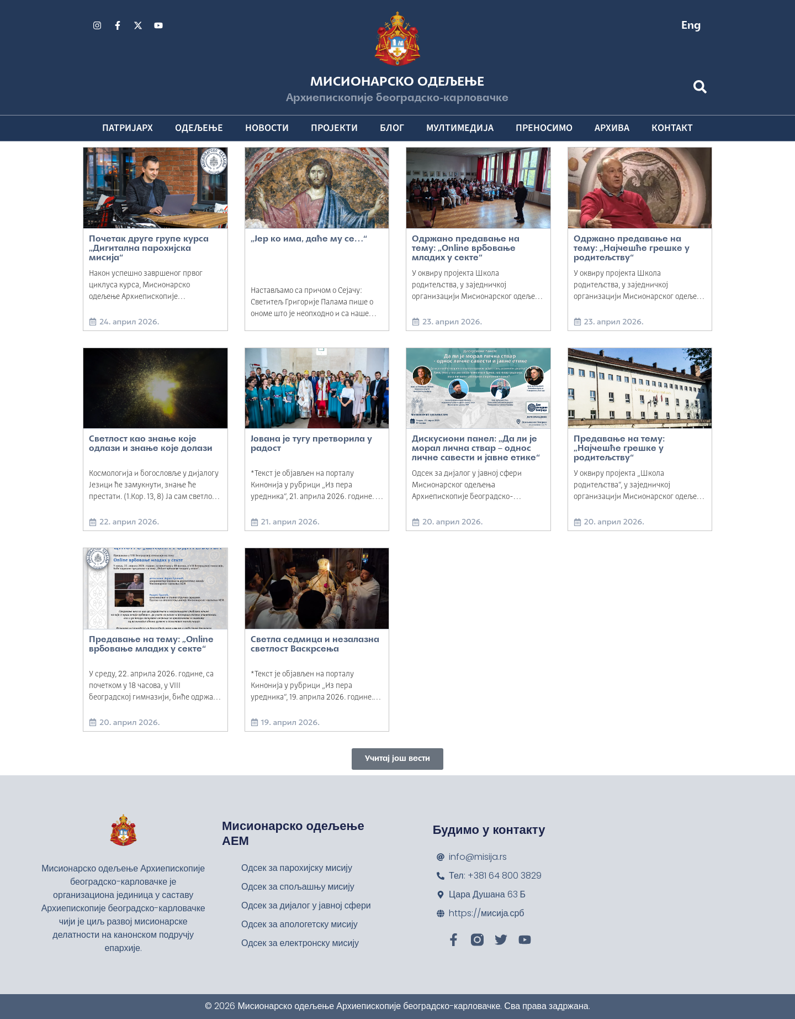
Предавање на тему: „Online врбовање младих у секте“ (151, 644)
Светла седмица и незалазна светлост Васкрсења (315, 644)
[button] (397, 759)
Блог (392, 128)
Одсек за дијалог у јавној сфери (306, 905)
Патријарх (127, 128)
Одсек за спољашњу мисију (297, 886)
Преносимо (544, 128)
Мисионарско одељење (397, 82)
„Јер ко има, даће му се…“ (309, 239)
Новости (267, 128)
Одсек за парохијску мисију (296, 868)
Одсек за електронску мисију (300, 943)
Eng (691, 25)
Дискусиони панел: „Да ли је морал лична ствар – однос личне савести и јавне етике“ (476, 449)
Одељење (199, 128)
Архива (612, 128)
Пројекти (334, 128)
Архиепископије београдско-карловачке (397, 98)
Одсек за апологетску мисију (299, 924)
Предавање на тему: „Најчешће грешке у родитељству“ (619, 449)
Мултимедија (460, 128)
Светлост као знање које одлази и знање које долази (151, 444)
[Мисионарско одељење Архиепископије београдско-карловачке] (671, 885)
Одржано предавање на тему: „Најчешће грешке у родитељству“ (632, 248)
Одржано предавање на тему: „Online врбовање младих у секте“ (466, 248)
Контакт (672, 128)
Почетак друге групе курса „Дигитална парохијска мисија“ (149, 248)
